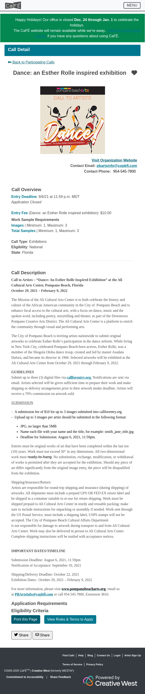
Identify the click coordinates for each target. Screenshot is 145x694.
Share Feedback (60, 677)
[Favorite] (134, 73)
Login (117, 655)
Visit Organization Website (114, 160)
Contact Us (103, 655)
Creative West (41, 670)
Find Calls (69, 655)
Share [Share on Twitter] (21, 635)
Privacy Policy (94, 664)
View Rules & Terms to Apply (70, 619)
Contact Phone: (97, 171)
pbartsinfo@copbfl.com (117, 166)
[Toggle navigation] (132, 5)
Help (81, 655)
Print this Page (25, 619)
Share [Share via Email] (42, 635)
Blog (90, 655)
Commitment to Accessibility (25, 677)
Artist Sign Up (132, 655)
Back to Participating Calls (31, 62)
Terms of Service (72, 664)
